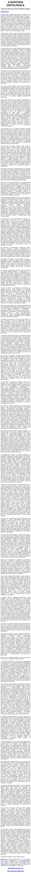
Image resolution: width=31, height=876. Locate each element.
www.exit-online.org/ (25, 860)
